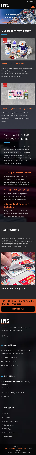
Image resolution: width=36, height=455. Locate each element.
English (32, 1)
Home (6, 413)
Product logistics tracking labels (16, 108)
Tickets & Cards (9, 433)
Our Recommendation (16, 31)
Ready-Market (26, 452)
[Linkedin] (7, 336)
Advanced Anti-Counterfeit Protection (16, 205)
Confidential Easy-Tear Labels (13, 393)
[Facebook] (2, 336)
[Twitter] (5, 336)
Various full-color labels (12, 64)
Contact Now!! (18, 309)
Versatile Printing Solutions (16, 190)
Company (7, 417)
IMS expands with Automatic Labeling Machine (15, 383)
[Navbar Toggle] (33, 6)
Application (8, 437)
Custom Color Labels (11, 421)
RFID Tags (7, 429)
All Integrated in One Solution (17, 172)
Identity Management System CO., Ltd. (15, 448)
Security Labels (9, 425)
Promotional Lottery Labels (14, 288)
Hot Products (10, 230)
